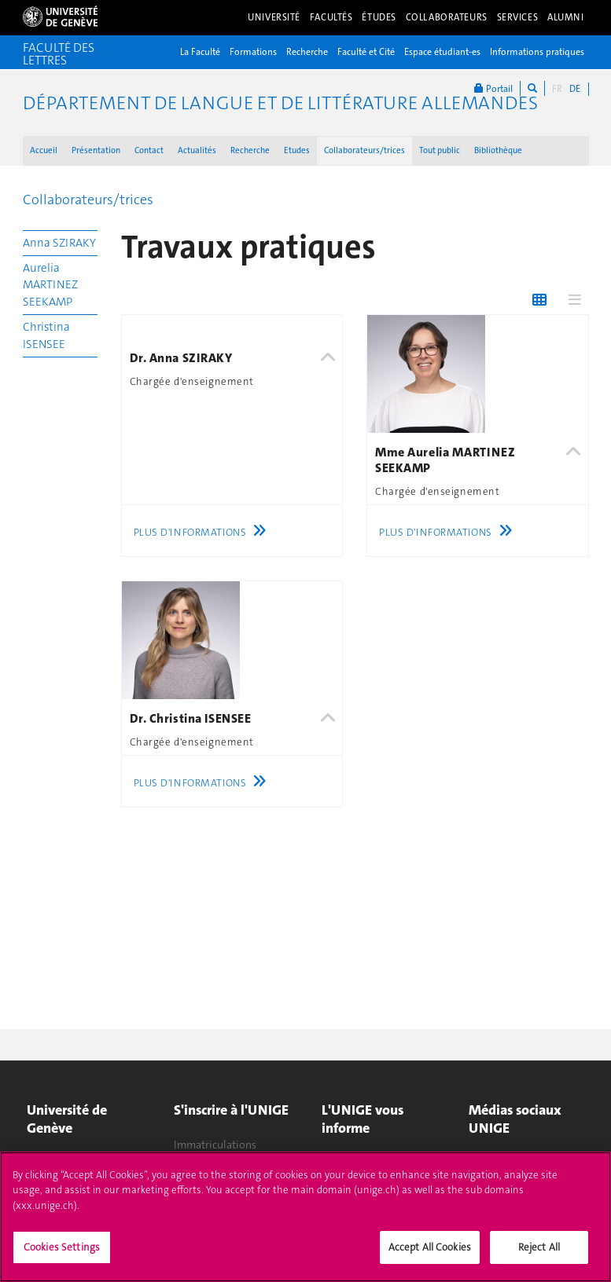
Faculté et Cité (366, 52)
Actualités (197, 150)
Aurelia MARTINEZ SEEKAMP (50, 285)
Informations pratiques (537, 52)
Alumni (565, 17)
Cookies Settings (62, 1255)
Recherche (307, 52)
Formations (253, 52)
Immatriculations (215, 1144)
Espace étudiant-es (442, 52)
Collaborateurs (447, 17)
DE (574, 88)
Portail (493, 88)
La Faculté (200, 52)
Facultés (331, 17)
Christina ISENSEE (46, 335)
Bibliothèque (498, 150)
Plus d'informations (204, 532)
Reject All (539, 1255)
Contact (149, 150)
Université (274, 17)
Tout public (439, 150)
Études (379, 17)
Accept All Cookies (429, 1255)
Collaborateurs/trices (364, 150)
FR (557, 88)
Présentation (96, 150)
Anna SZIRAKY (59, 243)
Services (518, 17)
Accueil (43, 150)
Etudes (297, 150)
